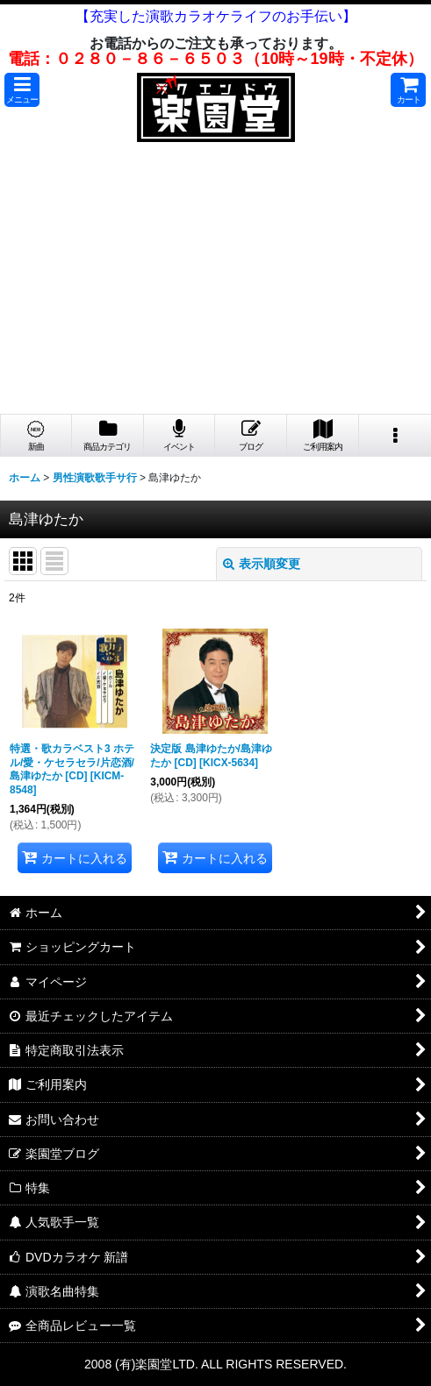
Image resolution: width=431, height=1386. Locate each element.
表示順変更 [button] (261, 564)
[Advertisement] (215, 282)
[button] (22, 90)
